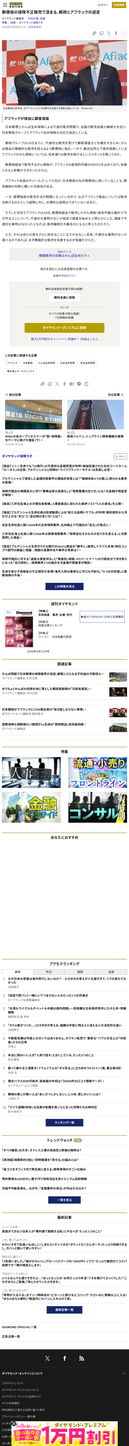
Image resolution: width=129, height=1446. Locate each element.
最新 (18, 972)
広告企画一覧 (11, 1336)
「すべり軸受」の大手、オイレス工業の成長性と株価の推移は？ (42, 1150)
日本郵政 (28, 363)
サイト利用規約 (10, 1403)
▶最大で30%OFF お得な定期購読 (102, 616)
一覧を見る (64, 1200)
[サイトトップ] (14, 5)
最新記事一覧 (65, 1309)
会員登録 (119, 5)
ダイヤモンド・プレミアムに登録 (64, 327)
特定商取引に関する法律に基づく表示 (23, 1409)
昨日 (49, 972)
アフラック (12, 363)
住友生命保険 (87, 363)
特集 (4, 22)
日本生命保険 (67, 363)
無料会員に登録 (64, 297)
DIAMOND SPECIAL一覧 (19, 1327)
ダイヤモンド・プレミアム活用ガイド (21, 1396)
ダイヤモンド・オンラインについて (22, 1373)
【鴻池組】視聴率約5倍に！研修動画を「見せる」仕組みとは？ (40, 1160)
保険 (13, 22)
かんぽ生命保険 (46, 363)
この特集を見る (64, 586)
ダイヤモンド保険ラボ (31, 22)
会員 (111, 972)
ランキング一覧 (64, 1122)
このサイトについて (12, 1383)
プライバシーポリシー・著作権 (18, 1416)
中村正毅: (36, 18)
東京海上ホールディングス (20, 371)
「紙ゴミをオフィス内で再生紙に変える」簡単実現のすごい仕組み (44, 1169)
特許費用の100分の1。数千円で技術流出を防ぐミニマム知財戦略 (44, 1179)
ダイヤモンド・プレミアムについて (20, 1389)
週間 (80, 972)
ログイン (103, 5)
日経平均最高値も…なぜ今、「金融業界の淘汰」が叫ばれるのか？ (44, 1188)
